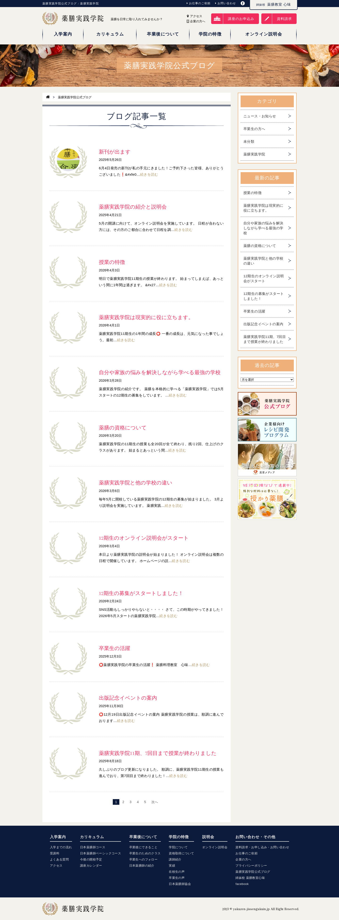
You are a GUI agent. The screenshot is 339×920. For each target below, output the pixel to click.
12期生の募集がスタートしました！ (263, 296)
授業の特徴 (252, 193)
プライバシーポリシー (251, 865)
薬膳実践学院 (254, 154)
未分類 (248, 141)
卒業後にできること (143, 847)
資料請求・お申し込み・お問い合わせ (262, 847)
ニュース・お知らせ (259, 116)
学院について (178, 847)
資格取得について (181, 853)
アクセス (194, 16)
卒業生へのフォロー (143, 859)
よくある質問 (59, 859)
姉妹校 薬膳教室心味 (250, 878)
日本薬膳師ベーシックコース (100, 853)
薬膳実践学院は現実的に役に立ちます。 (263, 207)
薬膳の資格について (259, 246)
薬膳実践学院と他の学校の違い (263, 260)
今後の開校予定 (91, 859)
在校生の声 (177, 871)
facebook (242, 884)
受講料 (54, 853)
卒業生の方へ (254, 129)
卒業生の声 (177, 878)
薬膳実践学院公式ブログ (252, 871)
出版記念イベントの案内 (263, 324)
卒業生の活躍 (254, 311)
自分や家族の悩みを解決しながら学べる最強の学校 (263, 228)
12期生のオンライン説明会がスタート (263, 278)
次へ (154, 802)
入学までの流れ (61, 847)
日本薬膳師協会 (180, 884)
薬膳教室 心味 (273, 4)
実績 (172, 865)
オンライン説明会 (214, 847)
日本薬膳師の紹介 (141, 865)
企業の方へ (243, 859)
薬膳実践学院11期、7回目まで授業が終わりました (264, 339)
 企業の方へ (196, 21)
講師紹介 (175, 859)
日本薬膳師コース (92, 847)
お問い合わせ (225, 3)
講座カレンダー (91, 865)
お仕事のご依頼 (198, 3)
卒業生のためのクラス (145, 853)
